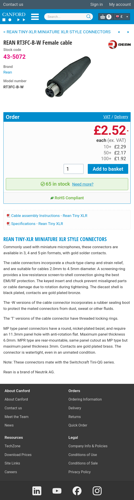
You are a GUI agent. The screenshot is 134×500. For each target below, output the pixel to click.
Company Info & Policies (88, 446)
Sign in (96, 4)
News (9, 425)
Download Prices (18, 455)
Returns (75, 417)
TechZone (13, 446)
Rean (7, 72)
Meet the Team (17, 417)
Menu (35, 17)
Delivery (121, 117)
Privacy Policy (80, 472)
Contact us (13, 4)
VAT (107, 117)
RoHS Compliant (67, 198)
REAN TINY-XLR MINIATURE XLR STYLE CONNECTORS (55, 239)
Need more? (82, 184)
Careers (11, 472)
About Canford (16, 399)
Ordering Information (85, 399)
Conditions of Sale (83, 463)
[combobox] (68, 16)
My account (120, 4)
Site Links (12, 463)
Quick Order (78, 425)
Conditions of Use (83, 455)
